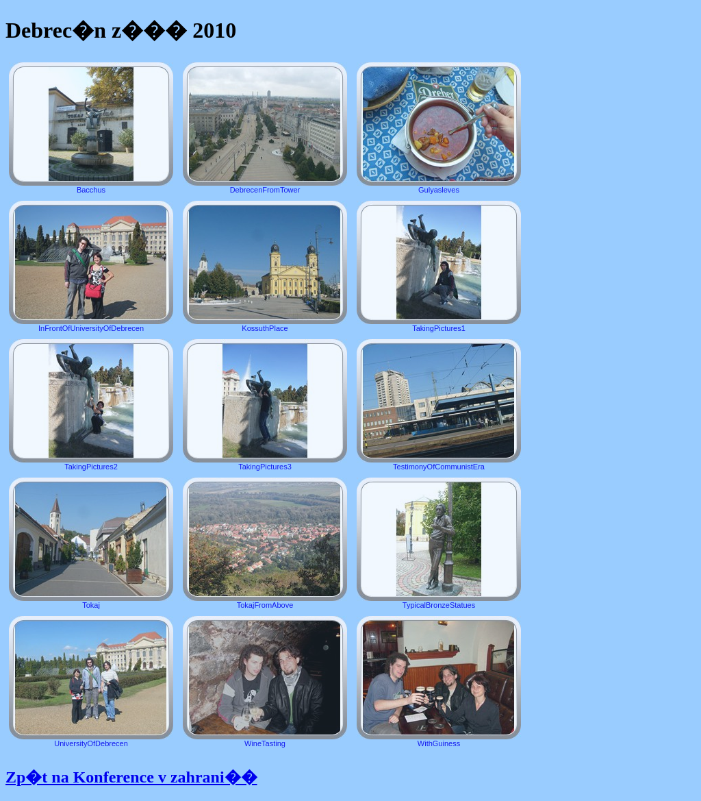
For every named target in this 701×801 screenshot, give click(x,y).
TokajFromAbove (265, 543)
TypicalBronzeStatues (439, 543)
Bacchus (91, 128)
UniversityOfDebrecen (91, 682)
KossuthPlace (265, 266)
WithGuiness (439, 682)
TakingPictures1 (439, 266)
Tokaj (91, 543)
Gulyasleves (439, 128)
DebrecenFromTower (265, 128)
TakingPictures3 (265, 405)
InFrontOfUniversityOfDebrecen (91, 266)
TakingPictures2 (91, 405)
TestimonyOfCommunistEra (439, 405)
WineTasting (265, 682)
